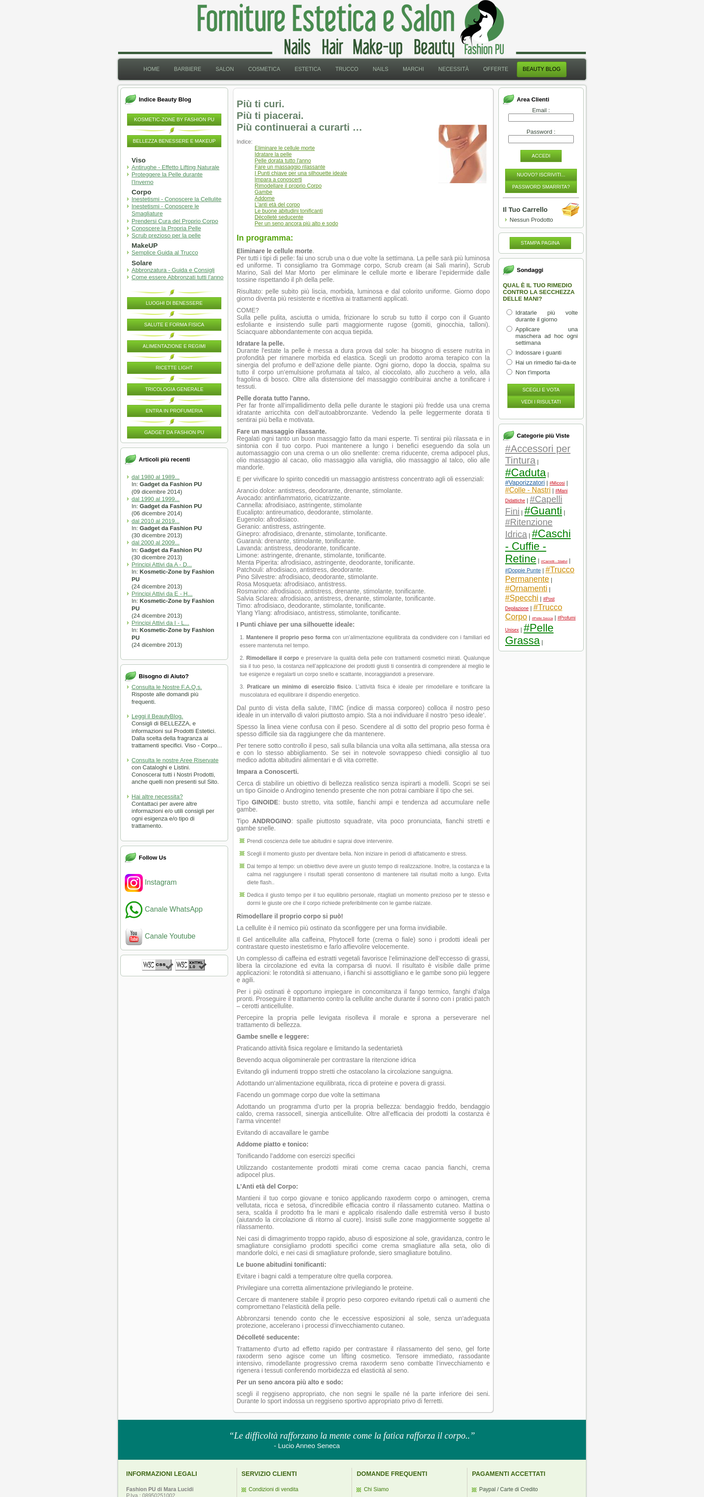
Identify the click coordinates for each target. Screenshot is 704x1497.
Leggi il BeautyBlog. (157, 716)
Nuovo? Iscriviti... (541, 174)
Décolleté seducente (279, 217)
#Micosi (557, 483)
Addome (265, 198)
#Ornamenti (526, 588)
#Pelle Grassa (529, 634)
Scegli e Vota (541, 389)
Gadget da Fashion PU (174, 432)
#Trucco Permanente (539, 574)
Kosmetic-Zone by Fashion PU (174, 119)
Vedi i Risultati (541, 401)
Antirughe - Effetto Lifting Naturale (176, 167)
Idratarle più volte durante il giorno (546, 316)
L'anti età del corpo (277, 205)
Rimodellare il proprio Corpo (288, 186)
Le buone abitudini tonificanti (289, 211)
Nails (380, 69)
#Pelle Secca (542, 618)
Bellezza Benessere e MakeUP (174, 141)
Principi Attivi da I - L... (160, 622)
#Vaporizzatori (525, 482)
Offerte (495, 69)
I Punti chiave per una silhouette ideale (301, 173)
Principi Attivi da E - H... (162, 593)
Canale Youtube (160, 936)
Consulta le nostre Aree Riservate (175, 760)
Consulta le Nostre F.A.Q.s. (167, 687)
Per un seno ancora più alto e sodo (296, 223)
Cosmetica (264, 69)
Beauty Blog (541, 69)
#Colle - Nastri (527, 490)
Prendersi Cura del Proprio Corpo (175, 221)
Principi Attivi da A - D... (162, 564)
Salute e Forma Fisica (174, 324)
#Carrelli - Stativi (554, 561)
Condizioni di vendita (274, 1489)
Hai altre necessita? (157, 796)
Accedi (541, 155)
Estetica (308, 69)
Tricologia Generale (174, 389)
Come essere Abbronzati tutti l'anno (178, 277)
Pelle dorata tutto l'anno (283, 161)
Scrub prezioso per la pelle (166, 235)
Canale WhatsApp (163, 909)
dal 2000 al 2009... (156, 542)
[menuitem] (151, 69)
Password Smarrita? (541, 186)
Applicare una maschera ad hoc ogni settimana (546, 336)
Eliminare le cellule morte (285, 148)
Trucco (346, 69)
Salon (225, 69)
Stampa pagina (540, 243)
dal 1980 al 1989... (156, 477)
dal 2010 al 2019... (156, 521)
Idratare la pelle (273, 154)
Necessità (453, 69)
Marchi (413, 69)
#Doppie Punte (523, 570)
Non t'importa (532, 372)
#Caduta (525, 472)
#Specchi (521, 597)
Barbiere (187, 69)
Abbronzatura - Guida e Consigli (173, 270)
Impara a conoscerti (278, 179)
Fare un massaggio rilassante (290, 167)
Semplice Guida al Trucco (165, 252)
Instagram (151, 882)
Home (151, 69)
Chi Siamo (376, 1489)
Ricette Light (174, 367)
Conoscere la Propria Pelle (166, 228)
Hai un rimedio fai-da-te (545, 362)
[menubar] (352, 69)
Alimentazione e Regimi (174, 346)
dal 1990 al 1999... (156, 499)
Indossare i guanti (538, 352)
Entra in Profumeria (173, 410)
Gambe (263, 192)
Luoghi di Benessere (174, 303)
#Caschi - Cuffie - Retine (538, 546)
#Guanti (543, 511)
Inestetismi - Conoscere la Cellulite (176, 199)
